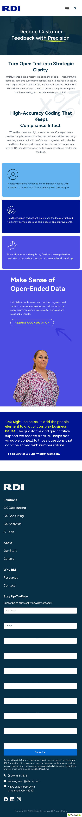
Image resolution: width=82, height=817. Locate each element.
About (8, 543)
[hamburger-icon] (67, 8)
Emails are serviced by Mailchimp (33, 769)
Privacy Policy (60, 811)
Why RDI (10, 570)
